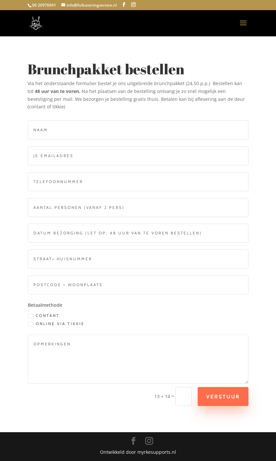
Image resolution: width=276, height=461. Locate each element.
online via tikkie (54, 324)
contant (42, 316)
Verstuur (221, 397)
